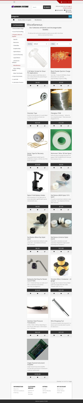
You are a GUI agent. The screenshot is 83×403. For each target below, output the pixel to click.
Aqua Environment (17, 76)
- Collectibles (15, 45)
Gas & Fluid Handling (17, 31)
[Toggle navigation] (14, 1)
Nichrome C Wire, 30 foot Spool (61, 153)
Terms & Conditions (19, 391)
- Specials (14, 39)
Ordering (16, 392)
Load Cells (15, 79)
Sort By (30, 44)
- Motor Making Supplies (16, 69)
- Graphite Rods (16, 48)
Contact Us (31, 390)
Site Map (30, 394)
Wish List (59, 392)
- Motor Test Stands (17, 73)
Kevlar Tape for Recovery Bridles (35, 154)
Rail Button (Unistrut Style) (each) (59, 238)
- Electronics (15, 42)
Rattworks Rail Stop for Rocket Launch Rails (37, 280)
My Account (60, 389)
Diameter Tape (32, 113)
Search (47, 7)
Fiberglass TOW (56, 113)
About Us (16, 389)
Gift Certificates (47, 391)
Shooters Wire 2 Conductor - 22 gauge (61, 280)
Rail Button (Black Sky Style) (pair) (36, 238)
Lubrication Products (17, 82)
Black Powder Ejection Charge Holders (60, 72)
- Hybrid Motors (16, 51)
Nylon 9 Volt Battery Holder (36, 195)
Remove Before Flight (18, 28)
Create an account (67, 8)
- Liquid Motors (16, 57)
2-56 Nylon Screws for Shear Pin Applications (36, 72)
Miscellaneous (38, 20)
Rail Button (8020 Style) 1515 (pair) (60, 196)
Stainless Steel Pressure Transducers (35, 322)
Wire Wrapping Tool (57, 321)
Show (53, 44)
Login (69, 6)
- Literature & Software (15, 61)
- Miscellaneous (16, 65)
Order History (60, 391)
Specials (45, 392)
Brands (44, 389)
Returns (30, 392)
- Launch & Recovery (17, 54)
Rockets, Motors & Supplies (24, 20)
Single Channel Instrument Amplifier (36, 364)
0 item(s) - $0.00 (66, 2)
